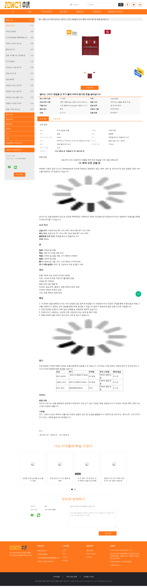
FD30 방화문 (19, 61)
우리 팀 (65, 560)
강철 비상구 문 (19, 73)
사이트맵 (56, 577)
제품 (29, 12)
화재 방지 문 (44, 435)
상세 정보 (43, 119)
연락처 (8, 129)
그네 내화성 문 (64, 435)
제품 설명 (56, 119)
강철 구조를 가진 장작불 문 (19, 55)
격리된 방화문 (19, 31)
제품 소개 (19, 20)
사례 (7, 138)
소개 (64, 550)
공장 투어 (9, 119)
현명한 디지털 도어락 (19, 103)
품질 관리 (80, 12)
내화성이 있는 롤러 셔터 (19, 97)
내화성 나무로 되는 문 (19, 43)
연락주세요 (97, 12)
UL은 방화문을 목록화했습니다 (19, 37)
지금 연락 (89, 88)
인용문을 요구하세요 (115, 12)
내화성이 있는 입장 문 (19, 91)
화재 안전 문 (19, 25)
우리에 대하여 (46, 12)
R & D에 (89, 557)
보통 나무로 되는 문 (19, 109)
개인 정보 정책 (71, 577)
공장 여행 (63, 12)
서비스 (65, 557)
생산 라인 (89, 550)
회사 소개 (9, 115)
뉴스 (7, 133)
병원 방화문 (19, 79)
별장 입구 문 (19, 49)
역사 (64, 554)
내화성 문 (53, 435)
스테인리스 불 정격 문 (19, 67)
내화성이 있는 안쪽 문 (19, 85)
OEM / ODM (90, 554)
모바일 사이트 (89, 577)
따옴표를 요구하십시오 (14, 143)
